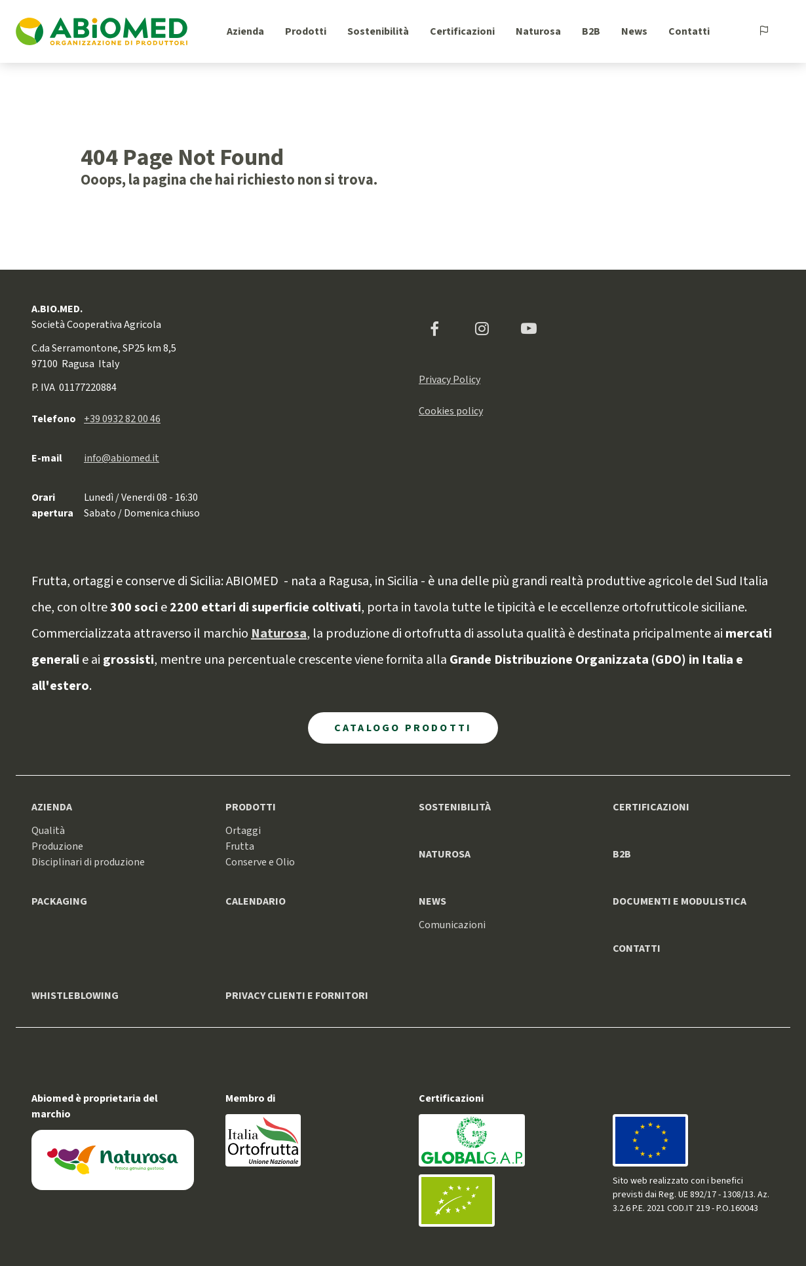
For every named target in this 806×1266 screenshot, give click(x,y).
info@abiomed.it (121, 458)
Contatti (689, 31)
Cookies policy (451, 411)
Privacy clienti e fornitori (296, 995)
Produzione (57, 846)
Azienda (245, 31)
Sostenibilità (378, 31)
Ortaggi (243, 830)
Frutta (239, 846)
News (634, 31)
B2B (591, 31)
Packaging (59, 901)
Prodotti (305, 31)
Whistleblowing (75, 995)
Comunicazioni (452, 925)
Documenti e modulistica (679, 901)
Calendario (255, 901)
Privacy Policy (449, 379)
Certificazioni (462, 31)
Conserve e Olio (260, 862)
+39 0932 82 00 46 (122, 419)
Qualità (48, 830)
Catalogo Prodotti (403, 728)
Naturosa (538, 31)
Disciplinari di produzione (88, 862)
